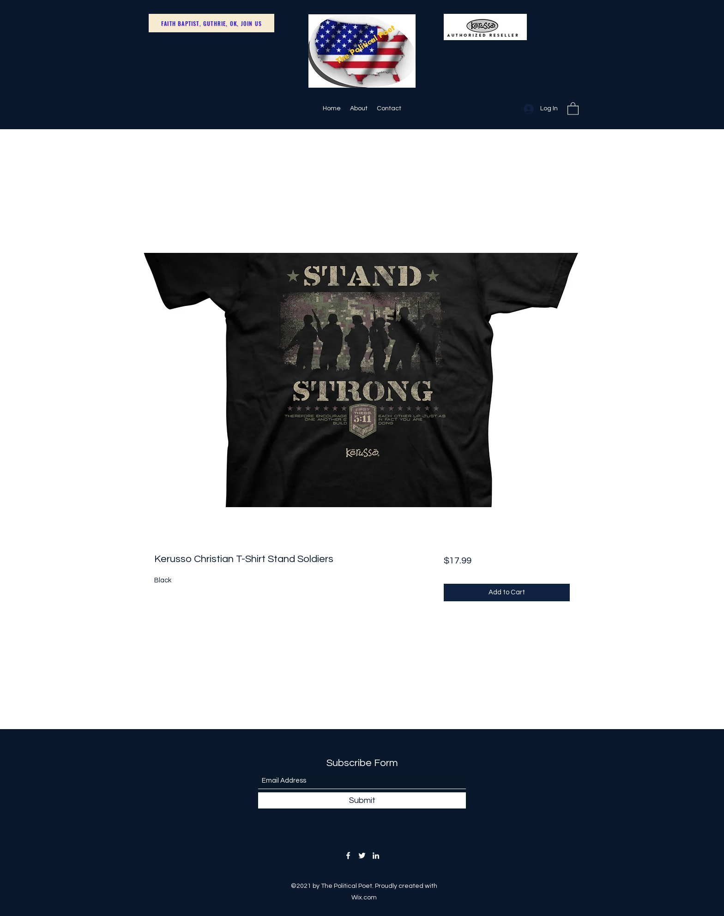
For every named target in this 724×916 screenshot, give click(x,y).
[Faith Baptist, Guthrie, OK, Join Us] (211, 23)
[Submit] (362, 800)
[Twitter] (362, 855)
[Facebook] (348, 855)
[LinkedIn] (375, 855)
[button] (573, 108)
